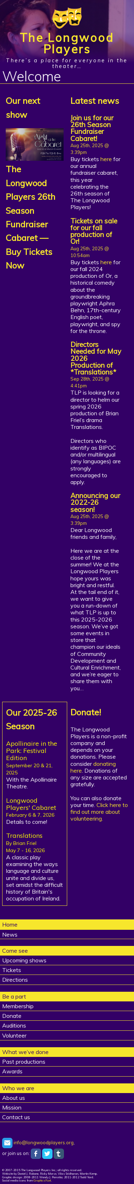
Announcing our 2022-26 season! (95, 502)
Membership (18, 1006)
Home (10, 924)
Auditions (14, 1025)
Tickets (11, 969)
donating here (93, 767)
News (10, 934)
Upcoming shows (24, 960)
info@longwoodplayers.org (38, 1142)
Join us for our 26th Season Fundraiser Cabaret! (91, 128)
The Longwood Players (67, 43)
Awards (12, 1071)
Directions (15, 979)
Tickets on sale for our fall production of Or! (93, 231)
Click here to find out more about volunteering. (99, 811)
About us (13, 1097)
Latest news (94, 100)
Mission (11, 1107)
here (106, 159)
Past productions (23, 1061)
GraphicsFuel (42, 1180)
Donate (11, 1015)
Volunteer (14, 1035)
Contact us (16, 1117)
